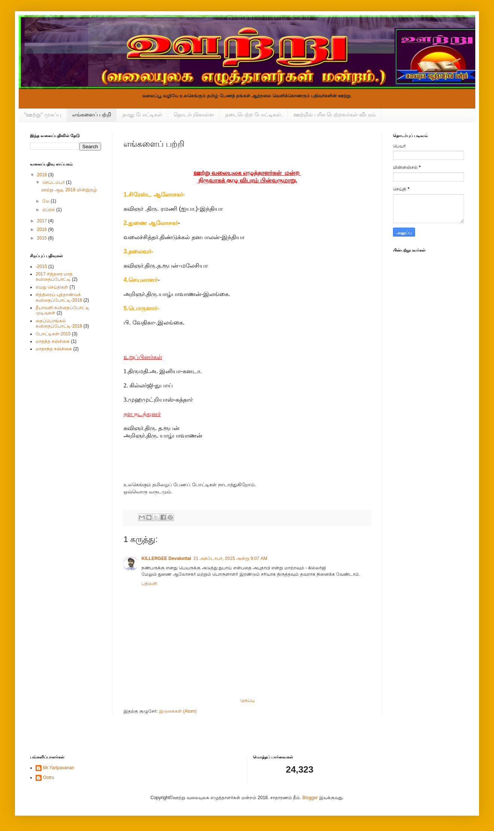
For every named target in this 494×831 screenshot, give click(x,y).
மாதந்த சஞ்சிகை (53, 341)
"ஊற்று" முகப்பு (42, 115)
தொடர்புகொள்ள (194, 115)
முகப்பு (247, 700)
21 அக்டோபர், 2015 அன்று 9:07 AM (230, 558)
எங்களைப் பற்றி (91, 115)
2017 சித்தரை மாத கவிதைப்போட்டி (54, 276)
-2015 (41, 266)
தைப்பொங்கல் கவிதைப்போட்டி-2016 (59, 323)
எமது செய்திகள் (52, 287)
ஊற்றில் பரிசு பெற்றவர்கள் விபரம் (334, 115)
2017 (42, 220)
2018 (42, 174)
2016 (42, 229)
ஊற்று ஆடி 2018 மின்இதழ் (69, 189)
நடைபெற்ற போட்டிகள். (254, 115)
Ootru (48, 777)
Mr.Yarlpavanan (58, 767)
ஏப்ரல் (49, 209)
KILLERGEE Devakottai (166, 558)
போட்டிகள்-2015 (53, 334)
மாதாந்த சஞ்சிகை (54, 348)
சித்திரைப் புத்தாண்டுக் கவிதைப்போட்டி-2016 (59, 297)
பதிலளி (149, 583)
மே (46, 201)
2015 (42, 238)
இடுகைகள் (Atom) (177, 711)
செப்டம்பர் (54, 182)
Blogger (310, 797)
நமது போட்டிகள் (142, 115)
